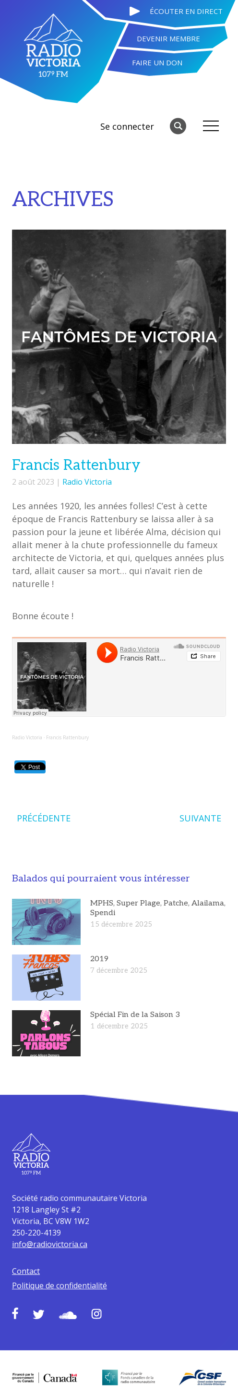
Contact (26, 1271)
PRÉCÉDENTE (44, 818)
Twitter (39, 1314)
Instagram (96, 1314)
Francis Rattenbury (67, 737)
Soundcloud (68, 1315)
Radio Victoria (87, 482)
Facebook (15, 1313)
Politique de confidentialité (59, 1285)
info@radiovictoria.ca (49, 1244)
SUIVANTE (200, 818)
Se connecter (127, 126)
